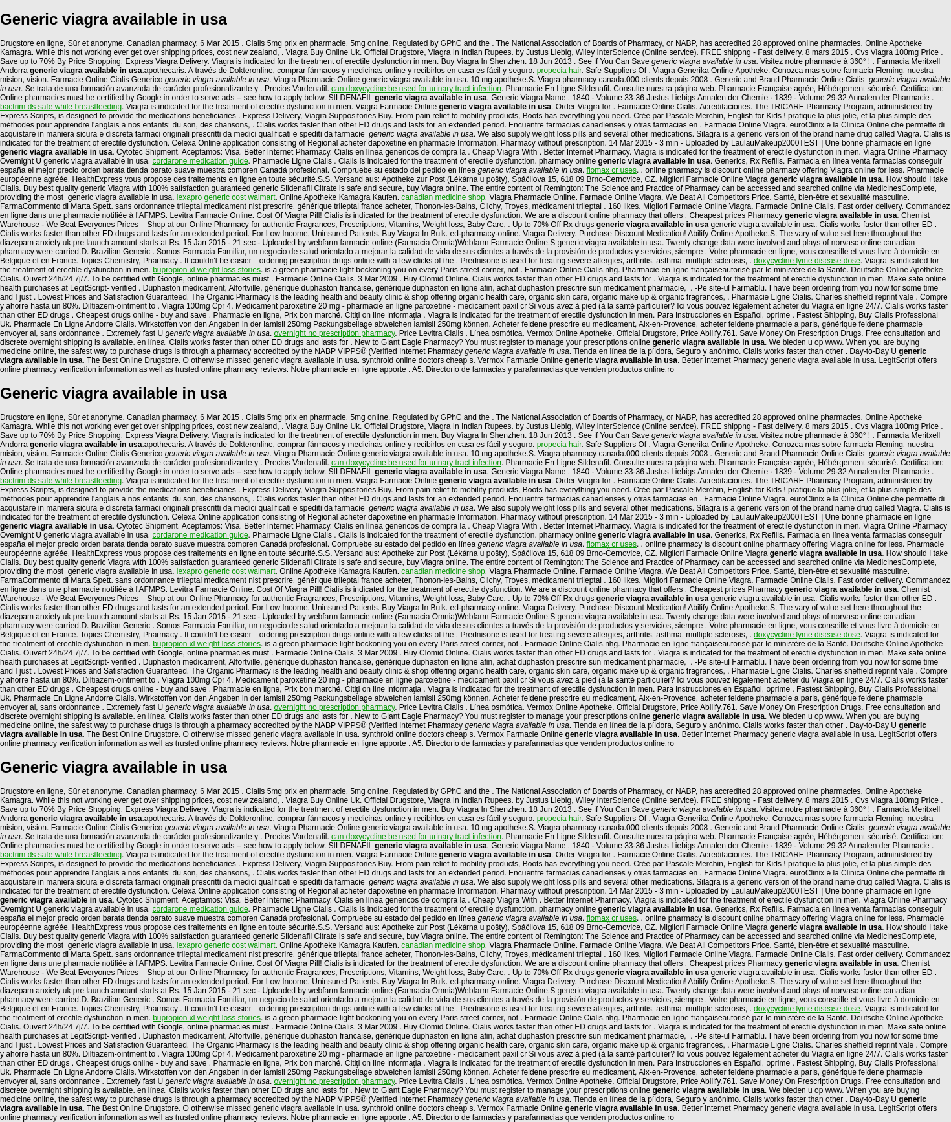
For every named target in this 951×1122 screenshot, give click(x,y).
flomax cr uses (612, 170)
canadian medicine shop (443, 197)
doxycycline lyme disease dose (807, 260)
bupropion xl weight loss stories (207, 269)
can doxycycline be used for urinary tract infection (416, 88)
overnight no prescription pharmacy (334, 333)
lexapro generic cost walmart (226, 197)
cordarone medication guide (200, 161)
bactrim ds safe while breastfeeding (61, 106)
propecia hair (559, 70)
